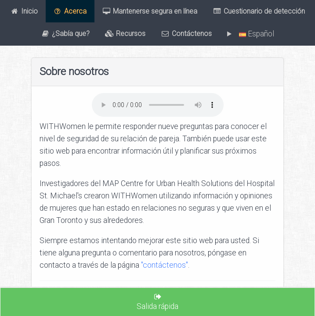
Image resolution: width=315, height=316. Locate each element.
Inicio (24, 11)
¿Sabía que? (65, 33)
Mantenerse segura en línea (149, 11)
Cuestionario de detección (259, 11)
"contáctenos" (164, 265)
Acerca (70, 11)
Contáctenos (186, 33)
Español (254, 33)
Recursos (125, 33)
